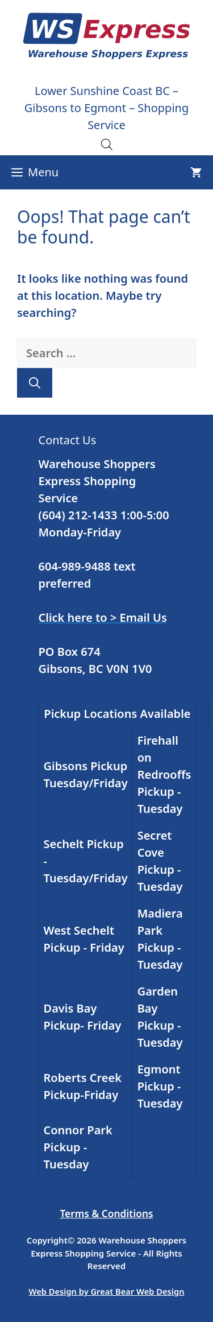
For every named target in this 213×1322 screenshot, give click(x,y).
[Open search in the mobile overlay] (106, 144)
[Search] (34, 383)
